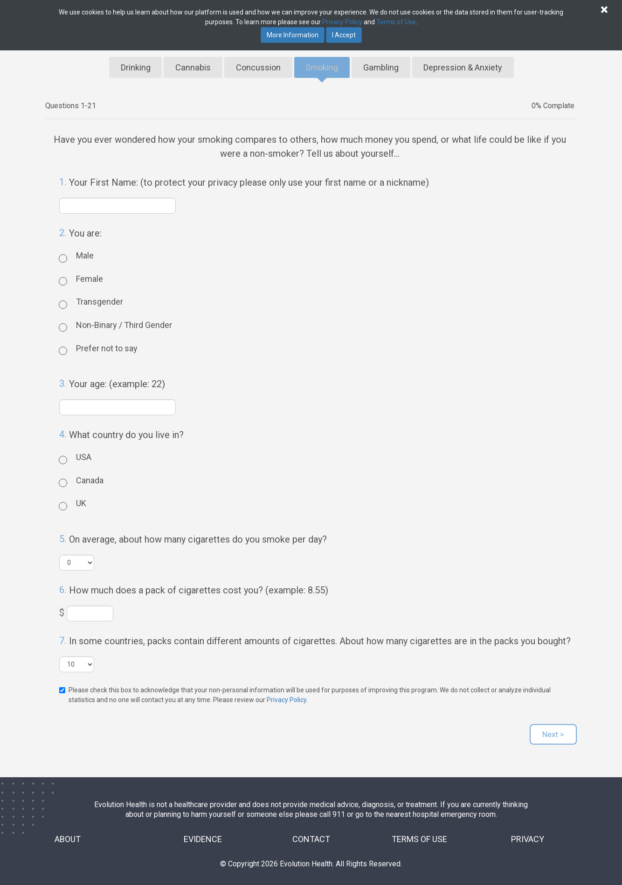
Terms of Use (396, 22)
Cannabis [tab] (196, 65)
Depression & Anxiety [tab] (463, 65)
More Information (292, 35)
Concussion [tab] (260, 65)
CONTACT (311, 835)
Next (553, 730)
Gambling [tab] (382, 65)
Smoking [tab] (323, 65)
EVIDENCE (203, 835)
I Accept (344, 35)
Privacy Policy (286, 695)
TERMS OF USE (419, 835)
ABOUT (68, 835)
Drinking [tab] (138, 65)
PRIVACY (527, 835)
